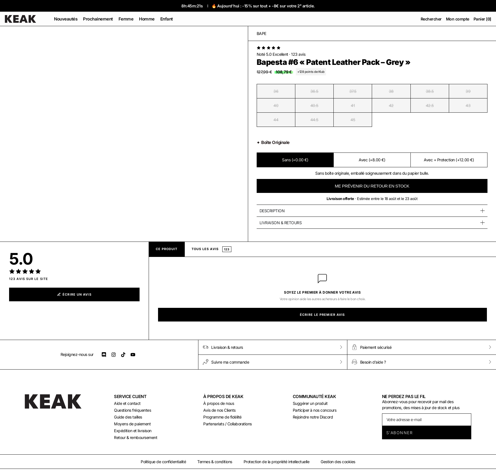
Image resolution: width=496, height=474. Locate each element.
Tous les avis (212, 249)
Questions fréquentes (132, 410)
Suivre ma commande (226, 362)
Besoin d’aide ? (369, 362)
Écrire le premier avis (322, 315)
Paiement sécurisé (372, 347)
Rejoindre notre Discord (313, 417)
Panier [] (482, 19)
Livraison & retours (223, 347)
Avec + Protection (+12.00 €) (449, 159)
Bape (261, 33)
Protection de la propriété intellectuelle (277, 461)
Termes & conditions (214, 461)
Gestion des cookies (338, 461)
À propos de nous (218, 403)
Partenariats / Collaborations (227, 423)
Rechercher (431, 19)
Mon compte (457, 19)
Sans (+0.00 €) (295, 159)
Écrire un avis (74, 294)
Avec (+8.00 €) (372, 159)
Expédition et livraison (133, 430)
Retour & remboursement (135, 437)
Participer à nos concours (315, 410)
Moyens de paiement (132, 423)
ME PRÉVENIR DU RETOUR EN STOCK (372, 186)
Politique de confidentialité (163, 461)
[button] (126, 19)
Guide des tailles (128, 417)
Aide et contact (127, 403)
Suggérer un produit (310, 403)
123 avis (298, 54)
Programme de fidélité (222, 417)
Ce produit (167, 249)
